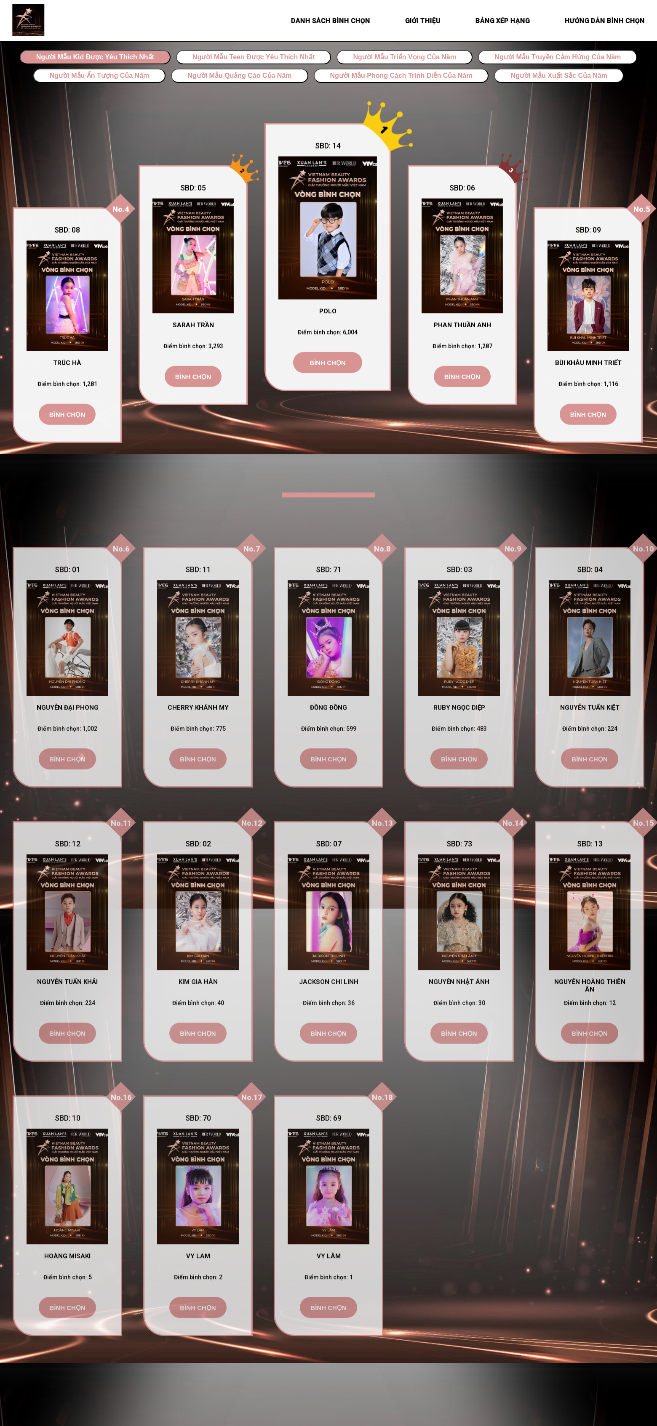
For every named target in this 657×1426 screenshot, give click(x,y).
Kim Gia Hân (198, 1010)
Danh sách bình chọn (334, 21)
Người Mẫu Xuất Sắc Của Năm (558, 75)
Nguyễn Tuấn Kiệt (590, 736)
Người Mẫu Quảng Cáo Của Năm (239, 75)
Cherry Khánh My (198, 736)
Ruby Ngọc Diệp (459, 736)
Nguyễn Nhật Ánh (459, 1010)
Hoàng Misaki (67, 1284)
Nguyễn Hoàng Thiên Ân (589, 1013)
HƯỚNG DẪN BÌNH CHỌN (608, 21)
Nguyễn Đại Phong (68, 736)
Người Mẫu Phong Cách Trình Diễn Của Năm (401, 75)
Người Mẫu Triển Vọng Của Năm (404, 57)
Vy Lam (198, 1284)
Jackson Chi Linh (328, 1010)
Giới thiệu (426, 21)
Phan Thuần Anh (462, 328)
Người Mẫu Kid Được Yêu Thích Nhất (95, 57)
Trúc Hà (67, 366)
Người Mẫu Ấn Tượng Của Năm (99, 75)
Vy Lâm (329, 1284)
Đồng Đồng (328, 736)
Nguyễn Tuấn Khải (67, 1010)
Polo (328, 314)
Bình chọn (67, 417)
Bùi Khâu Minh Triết (588, 366)
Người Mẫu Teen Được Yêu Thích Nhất (253, 57)
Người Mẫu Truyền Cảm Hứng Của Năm (557, 57)
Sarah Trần (193, 328)
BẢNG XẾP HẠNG (506, 21)
